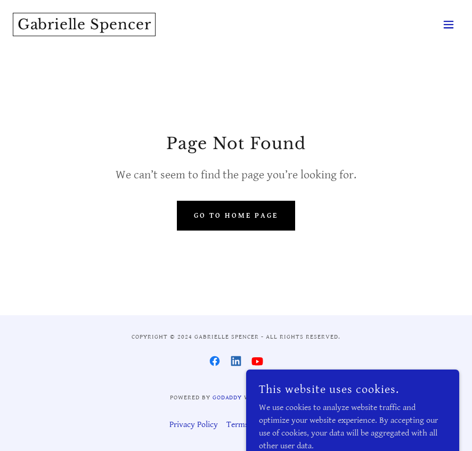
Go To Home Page (236, 215)
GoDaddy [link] (227, 397)
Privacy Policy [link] (193, 425)
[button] (448, 24)
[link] (84, 27)
